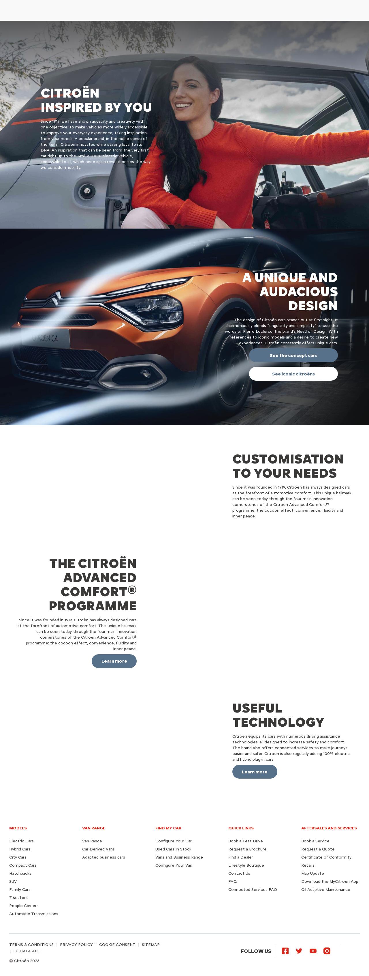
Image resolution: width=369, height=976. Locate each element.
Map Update (312, 873)
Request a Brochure (247, 849)
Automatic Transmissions (33, 913)
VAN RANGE (93, 828)
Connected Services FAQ (252, 889)
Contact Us (239, 873)
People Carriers (24, 905)
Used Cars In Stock (173, 849)
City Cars (18, 857)
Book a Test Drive (245, 841)
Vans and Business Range (179, 857)
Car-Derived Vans (98, 849)
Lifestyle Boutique (246, 865)
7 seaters (18, 897)
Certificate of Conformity (326, 857)
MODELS (18, 828)
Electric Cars (21, 841)
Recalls (308, 865)
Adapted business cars (103, 857)
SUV (13, 881)
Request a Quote (318, 849)
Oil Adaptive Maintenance (325, 889)
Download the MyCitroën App (329, 881)
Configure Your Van (173, 865)
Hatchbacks (20, 873)
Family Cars (20, 889)
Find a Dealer (240, 857)
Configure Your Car (173, 841)
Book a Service (315, 841)
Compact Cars (23, 865)
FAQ (232, 881)
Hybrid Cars (20, 849)
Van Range (92, 841)
